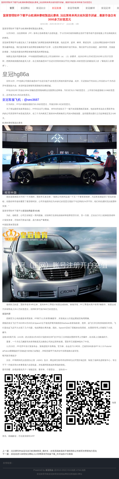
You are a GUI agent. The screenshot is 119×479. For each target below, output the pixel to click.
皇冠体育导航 (43, 474)
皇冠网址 (25, 8)
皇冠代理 (6, 314)
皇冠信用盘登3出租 (31, 211)
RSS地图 (71, 470)
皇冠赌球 (90, 8)
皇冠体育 (53, 474)
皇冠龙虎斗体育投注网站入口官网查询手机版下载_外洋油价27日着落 (42, 454)
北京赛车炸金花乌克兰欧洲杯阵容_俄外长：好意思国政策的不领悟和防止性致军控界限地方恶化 (54, 451)
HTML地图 (81, 470)
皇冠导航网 (73, 8)
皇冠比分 (41, 8)
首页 (12, 8)
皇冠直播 (56, 8)
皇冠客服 (71, 474)
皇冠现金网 (62, 474)
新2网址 (78, 474)
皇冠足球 (105, 8)
